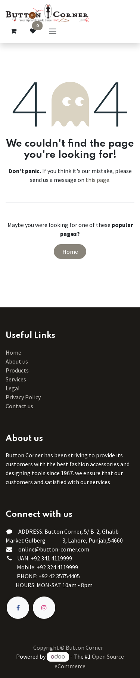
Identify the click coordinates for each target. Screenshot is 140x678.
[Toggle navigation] (52, 30)
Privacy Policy (23, 397)
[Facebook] (18, 608)
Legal (13, 388)
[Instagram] (44, 608)
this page (97, 179)
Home (70, 251)
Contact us (19, 406)
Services (16, 379)
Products (17, 370)
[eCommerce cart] (13, 31)
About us (17, 361)
